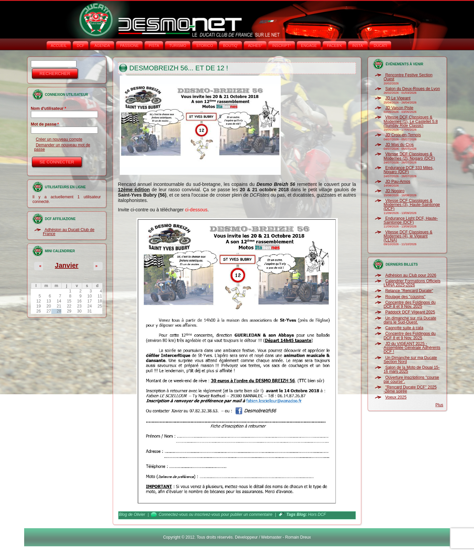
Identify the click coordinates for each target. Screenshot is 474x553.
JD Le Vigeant (397, 98)
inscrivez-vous (207, 514)
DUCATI (380, 46)
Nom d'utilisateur (48, 108)
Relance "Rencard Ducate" (409, 290)
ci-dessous (196, 209)
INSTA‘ (358, 46)
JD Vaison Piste (399, 108)
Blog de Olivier (132, 514)
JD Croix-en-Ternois (403, 135)
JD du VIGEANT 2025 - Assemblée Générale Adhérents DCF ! (411, 347)
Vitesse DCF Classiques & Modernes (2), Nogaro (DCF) (409, 156)
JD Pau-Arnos (397, 181)
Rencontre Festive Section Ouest (407, 77)
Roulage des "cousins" (405, 296)
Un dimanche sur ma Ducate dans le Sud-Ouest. (409, 320)
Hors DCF (317, 514)
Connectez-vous (173, 514)
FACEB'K (334, 46)
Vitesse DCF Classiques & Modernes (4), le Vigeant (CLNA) (407, 236)
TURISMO (177, 46)
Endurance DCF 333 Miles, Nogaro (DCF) (408, 169)
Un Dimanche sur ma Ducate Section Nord (410, 359)
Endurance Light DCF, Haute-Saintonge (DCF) (410, 220)
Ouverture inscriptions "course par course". (411, 379)
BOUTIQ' (230, 46)
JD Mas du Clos (399, 144)
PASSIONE (129, 46)
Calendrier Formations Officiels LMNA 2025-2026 (411, 283)
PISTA (154, 46)
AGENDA (102, 46)
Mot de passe (45, 124)
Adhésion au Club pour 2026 (410, 275)
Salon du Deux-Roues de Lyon (412, 88)
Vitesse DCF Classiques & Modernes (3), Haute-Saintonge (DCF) (411, 204)
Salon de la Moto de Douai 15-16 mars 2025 (411, 369)
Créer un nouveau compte (59, 139)
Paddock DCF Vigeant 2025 (410, 312)
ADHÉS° (255, 46)
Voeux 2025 (395, 397)
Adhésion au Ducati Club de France (69, 231)
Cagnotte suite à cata (404, 328)
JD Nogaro (394, 191)
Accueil (59, 46)
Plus (439, 405)
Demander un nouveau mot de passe (62, 147)
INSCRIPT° (281, 46)
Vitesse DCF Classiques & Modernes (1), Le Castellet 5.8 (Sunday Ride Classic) (410, 121)
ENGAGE (309, 46)
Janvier (66, 265)
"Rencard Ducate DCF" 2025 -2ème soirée (409, 389)
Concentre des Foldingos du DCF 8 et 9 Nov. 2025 (409, 304)
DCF (81, 46)
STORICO (204, 46)
